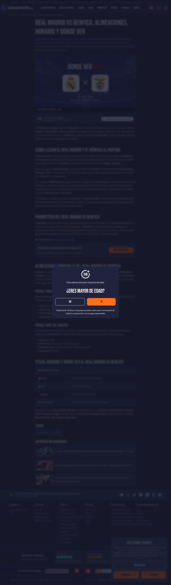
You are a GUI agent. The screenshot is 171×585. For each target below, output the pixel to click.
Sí (101, 302)
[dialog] (85, 292)
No (70, 302)
